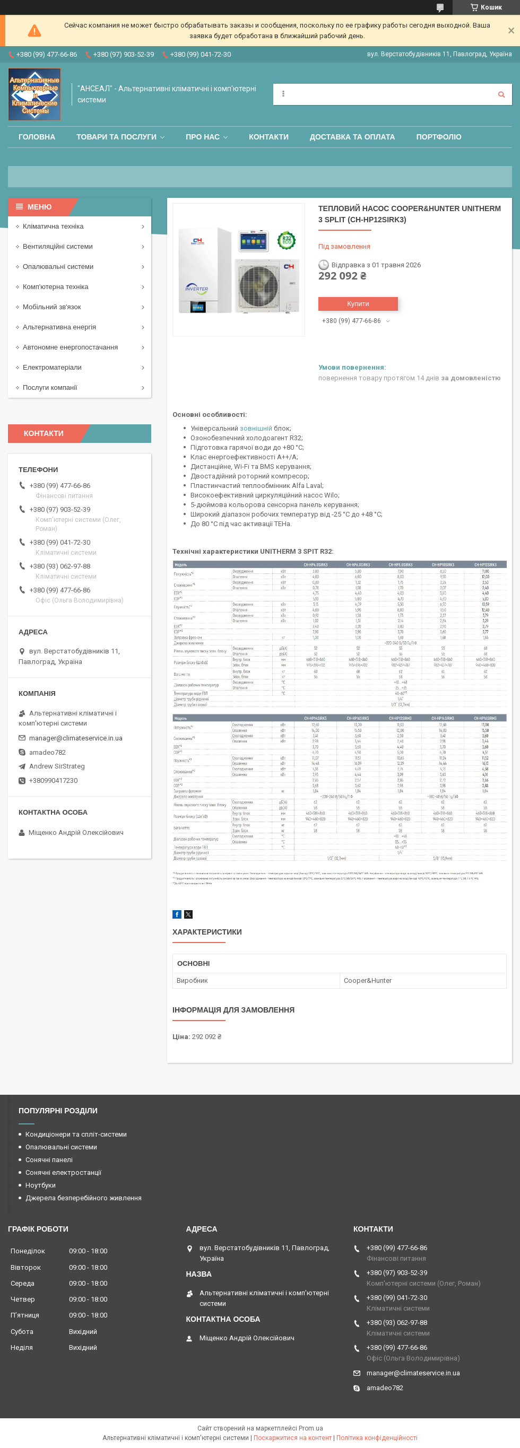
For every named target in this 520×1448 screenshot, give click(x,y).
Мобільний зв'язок (52, 307)
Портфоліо (439, 137)
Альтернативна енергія (59, 327)
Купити (358, 304)
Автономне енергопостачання (70, 347)
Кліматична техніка (53, 226)
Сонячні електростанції (63, 1172)
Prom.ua (311, 1428)
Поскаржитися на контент (293, 1438)
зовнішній (256, 428)
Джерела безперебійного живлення (83, 1198)
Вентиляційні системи (58, 246)
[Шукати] (501, 94)
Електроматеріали (52, 367)
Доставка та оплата (352, 137)
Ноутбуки (40, 1185)
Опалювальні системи (58, 267)
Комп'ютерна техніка (56, 287)
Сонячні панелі (49, 1160)
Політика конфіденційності (377, 1438)
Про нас (203, 137)
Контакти (269, 137)
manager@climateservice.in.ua (76, 738)
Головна (37, 137)
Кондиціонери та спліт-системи (76, 1134)
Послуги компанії (50, 387)
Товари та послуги (116, 137)
